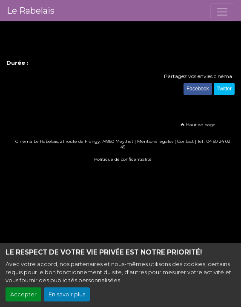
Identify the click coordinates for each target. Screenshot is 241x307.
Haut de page (198, 124)
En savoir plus (67, 294)
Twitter (224, 89)
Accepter (23, 294)
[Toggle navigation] (222, 11)
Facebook (197, 89)
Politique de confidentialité (123, 159)
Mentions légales (155, 141)
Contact (185, 141)
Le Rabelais (31, 11)
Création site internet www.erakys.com (120, 171)
